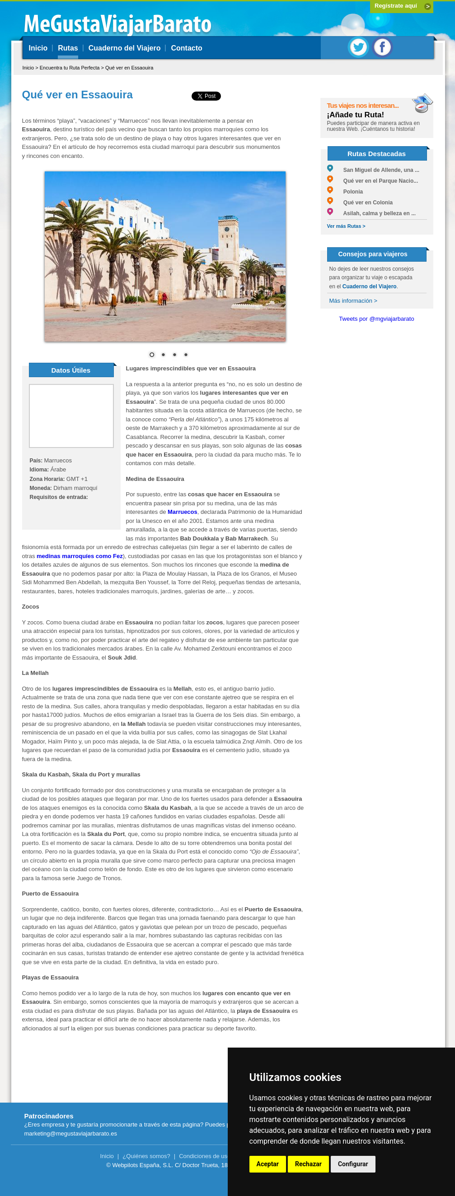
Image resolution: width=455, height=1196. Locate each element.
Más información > (353, 300)
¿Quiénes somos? (146, 1156)
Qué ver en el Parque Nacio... (372, 181)
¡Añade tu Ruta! (356, 115)
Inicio (38, 48)
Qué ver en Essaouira (129, 67)
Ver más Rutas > (346, 226)
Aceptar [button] (268, 1164)
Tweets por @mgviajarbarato (376, 318)
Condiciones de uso (204, 1156)
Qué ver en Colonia (360, 202)
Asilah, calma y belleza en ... (371, 213)
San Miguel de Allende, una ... (373, 170)
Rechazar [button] (308, 1164)
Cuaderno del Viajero (125, 48)
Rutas (68, 48)
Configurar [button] (353, 1164)
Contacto (186, 48)
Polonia (345, 192)
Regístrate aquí (396, 5)
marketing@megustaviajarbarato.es (70, 1133)
